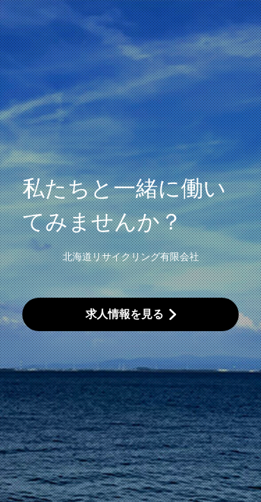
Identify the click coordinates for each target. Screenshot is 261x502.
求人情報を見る (125, 314)
